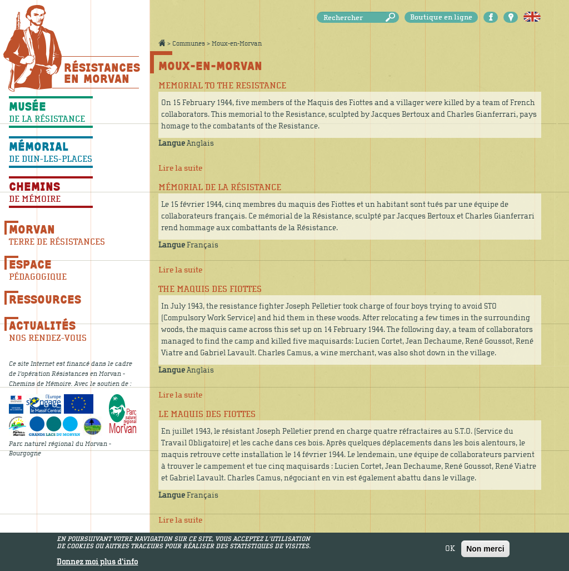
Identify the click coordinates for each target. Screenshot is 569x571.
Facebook (490, 17)
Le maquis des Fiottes (207, 414)
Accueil (161, 42)
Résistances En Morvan (101, 72)
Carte (510, 17)
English (532, 17)
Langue (171, 143)
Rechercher (392, 17)
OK (450, 550)
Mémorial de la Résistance (219, 187)
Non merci (485, 550)
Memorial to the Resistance (222, 86)
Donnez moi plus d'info (97, 563)
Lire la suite (180, 168)
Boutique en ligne (441, 17)
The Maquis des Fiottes (210, 289)
